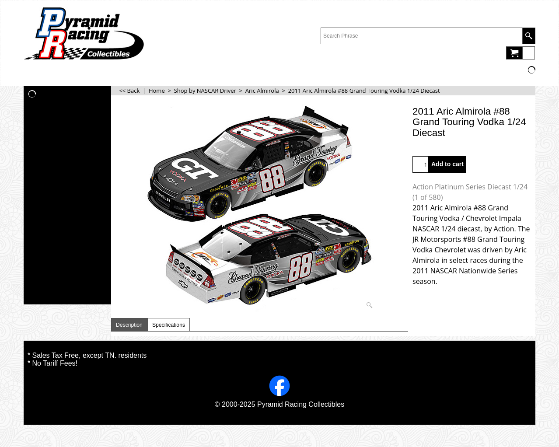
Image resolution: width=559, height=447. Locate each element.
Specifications (168, 325)
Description (129, 325)
